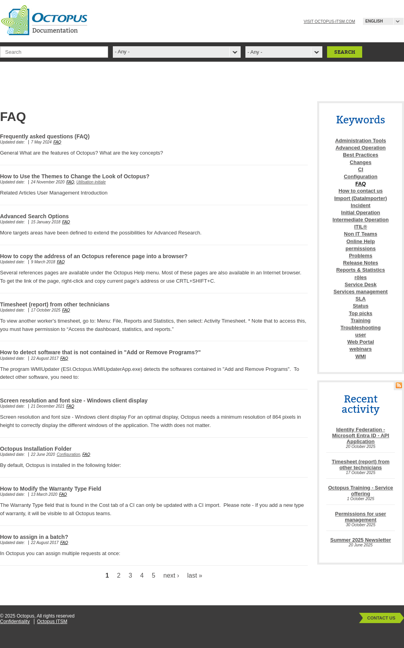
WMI (360, 356)
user (360, 335)
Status (360, 306)
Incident (360, 205)
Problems (360, 256)
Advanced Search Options (34, 216)
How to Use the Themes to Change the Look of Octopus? (75, 176)
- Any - (254, 52)
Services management (360, 292)
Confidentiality (15, 621)
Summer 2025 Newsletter (360, 540)
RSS (399, 385)
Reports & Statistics (360, 270)
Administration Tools (360, 141)
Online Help (360, 241)
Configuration (68, 454)
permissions (361, 248)
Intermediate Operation (361, 220)
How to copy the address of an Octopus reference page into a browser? (93, 256)
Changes (361, 162)
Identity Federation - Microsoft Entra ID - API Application (360, 435)
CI (360, 169)
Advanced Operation (360, 148)
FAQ (57, 142)
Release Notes (360, 263)
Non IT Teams (360, 234)
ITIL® (360, 227)
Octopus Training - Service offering (360, 491)
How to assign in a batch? (34, 537)
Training (361, 320)
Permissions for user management (360, 517)
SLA (360, 299)
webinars (361, 349)
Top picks (360, 313)
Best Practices (360, 155)
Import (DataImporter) (360, 198)
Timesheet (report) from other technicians (54, 304)
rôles (360, 277)
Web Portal (360, 342)
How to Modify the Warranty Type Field (50, 489)
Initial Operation (360, 212)
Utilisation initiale (91, 182)
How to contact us (361, 191)
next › (171, 575)
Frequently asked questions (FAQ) (45, 136)
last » (194, 575)
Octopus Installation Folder (35, 449)
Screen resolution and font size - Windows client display (74, 400)
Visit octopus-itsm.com (329, 21)
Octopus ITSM (52, 621)
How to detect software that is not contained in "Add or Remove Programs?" (100, 352)
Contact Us (381, 618)
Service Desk (361, 284)
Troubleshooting (360, 328)
